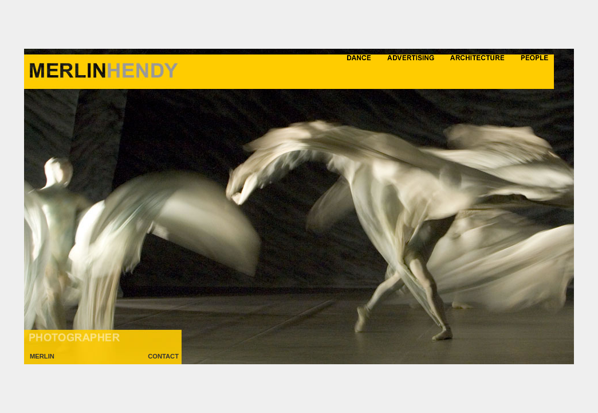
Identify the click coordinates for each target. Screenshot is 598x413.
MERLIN (42, 356)
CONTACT (163, 356)
